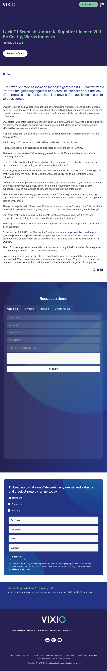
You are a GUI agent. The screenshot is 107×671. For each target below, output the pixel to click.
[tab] (12, 308)
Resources (55, 630)
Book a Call (88, 4)
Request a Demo (15, 53)
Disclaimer (93, 656)
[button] (102, 4)
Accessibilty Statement (61, 658)
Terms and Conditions (54, 656)
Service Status (38, 656)
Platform (31, 630)
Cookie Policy (82, 656)
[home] (9, 4)
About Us (67, 630)
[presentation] (28, 358)
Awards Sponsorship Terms (20, 656)
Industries (43, 630)
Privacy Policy (18, 569)
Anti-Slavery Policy (44, 658)
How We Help (18, 630)
